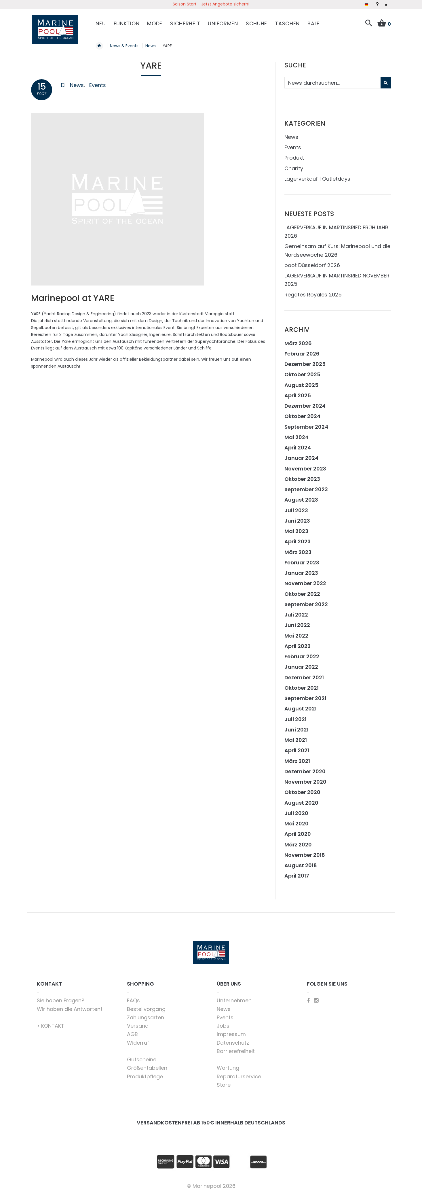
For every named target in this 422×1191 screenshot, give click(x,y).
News (77, 82)
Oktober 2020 (302, 789)
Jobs (223, 1022)
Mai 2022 (296, 632)
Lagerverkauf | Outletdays (317, 175)
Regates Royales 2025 (313, 291)
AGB (132, 1031)
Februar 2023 (301, 559)
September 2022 (306, 600)
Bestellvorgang (146, 1005)
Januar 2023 (301, 569)
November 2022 (305, 580)
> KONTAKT (50, 1022)
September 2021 (305, 695)
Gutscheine (141, 1056)
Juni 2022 (297, 621)
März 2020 (298, 841)
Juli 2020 (296, 809)
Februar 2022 (301, 653)
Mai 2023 (296, 528)
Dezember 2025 (305, 360)
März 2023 (297, 548)
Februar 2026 (302, 350)
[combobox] (337, 79)
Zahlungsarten (145, 1014)
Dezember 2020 (305, 768)
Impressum (231, 1031)
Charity (293, 165)
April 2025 (297, 392)
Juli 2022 (296, 611)
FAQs (133, 997)
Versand (138, 1022)
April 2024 (297, 444)
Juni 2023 (297, 517)
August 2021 (300, 705)
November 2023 (305, 465)
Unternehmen (234, 997)
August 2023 (301, 496)
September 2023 (306, 486)
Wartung (228, 1064)
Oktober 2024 (302, 413)
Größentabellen (147, 1064)
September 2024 (306, 423)
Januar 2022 (301, 663)
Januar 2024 (301, 454)
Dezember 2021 (304, 674)
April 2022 (297, 642)
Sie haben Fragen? (60, 997)
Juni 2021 (296, 726)
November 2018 (304, 851)
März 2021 (297, 757)
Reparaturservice (239, 1073)
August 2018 (300, 862)
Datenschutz (233, 1039)
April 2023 (297, 538)
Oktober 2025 (302, 371)
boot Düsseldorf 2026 (312, 261)
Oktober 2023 (302, 475)
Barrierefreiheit (236, 1047)
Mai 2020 (296, 820)
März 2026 (298, 339)
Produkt (294, 154)
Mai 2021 (295, 736)
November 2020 (305, 778)
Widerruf (138, 1039)
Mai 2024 (296, 433)
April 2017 (296, 872)
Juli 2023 (296, 507)
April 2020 (297, 830)
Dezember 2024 (305, 402)
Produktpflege (145, 1073)
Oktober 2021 (301, 684)
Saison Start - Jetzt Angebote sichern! (211, 4)
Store (224, 1081)
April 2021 (296, 747)
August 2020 (301, 799)
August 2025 (301, 381)
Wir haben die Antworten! (69, 1005)
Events (97, 82)
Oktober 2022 (302, 590)
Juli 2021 (295, 715)
